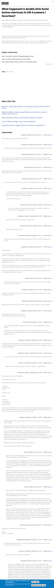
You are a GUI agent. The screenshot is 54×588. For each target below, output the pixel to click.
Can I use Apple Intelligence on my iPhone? (16, 59)
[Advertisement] (27, 86)
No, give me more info (38, 585)
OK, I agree (35, 582)
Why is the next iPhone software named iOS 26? (18, 56)
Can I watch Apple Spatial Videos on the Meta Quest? (19, 62)
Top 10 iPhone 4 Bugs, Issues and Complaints (19, 121)
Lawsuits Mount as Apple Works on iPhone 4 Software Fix (23, 125)
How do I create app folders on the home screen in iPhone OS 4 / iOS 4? (26, 107)
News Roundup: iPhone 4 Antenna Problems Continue (22, 118)
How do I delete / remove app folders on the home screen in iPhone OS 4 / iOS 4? (24, 113)
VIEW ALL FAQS (48, 64)
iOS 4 (7, 72)
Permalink (49, 135)
